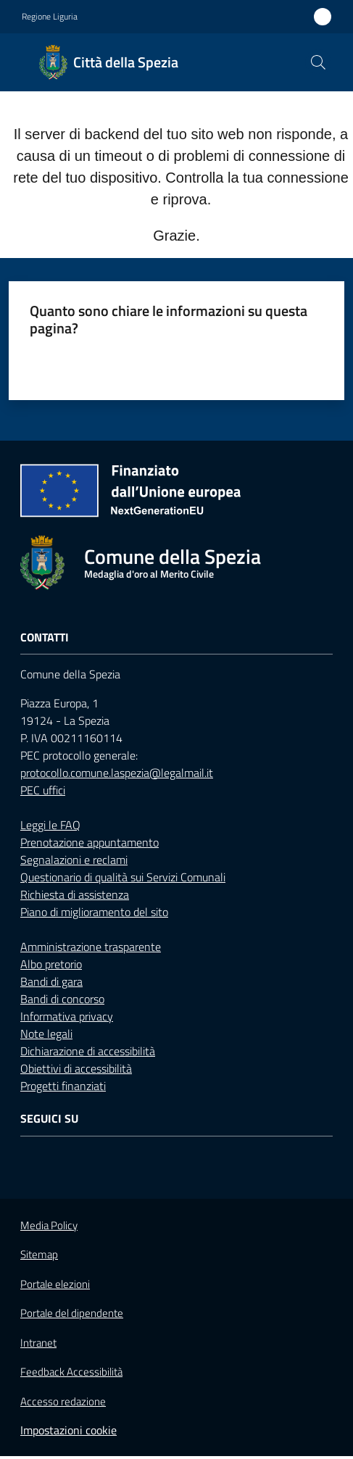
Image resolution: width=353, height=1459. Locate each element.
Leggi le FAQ (50, 825)
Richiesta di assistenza (74, 894)
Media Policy (49, 1225)
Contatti (44, 637)
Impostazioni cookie (68, 1430)
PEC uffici (42, 790)
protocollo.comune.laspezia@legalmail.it (116, 772)
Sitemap (39, 1254)
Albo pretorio (51, 964)
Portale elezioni (55, 1284)
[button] (318, 62)
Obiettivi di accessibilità (76, 1068)
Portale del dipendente (71, 1313)
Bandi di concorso (62, 998)
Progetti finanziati (63, 1085)
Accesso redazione (63, 1401)
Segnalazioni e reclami (74, 859)
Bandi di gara (51, 981)
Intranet (38, 1342)
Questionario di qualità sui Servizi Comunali (122, 877)
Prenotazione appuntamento (89, 842)
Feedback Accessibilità (71, 1371)
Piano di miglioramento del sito (94, 911)
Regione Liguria (50, 16)
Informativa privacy (66, 1016)
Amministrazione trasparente (90, 946)
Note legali (46, 1033)
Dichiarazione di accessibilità (87, 1051)
